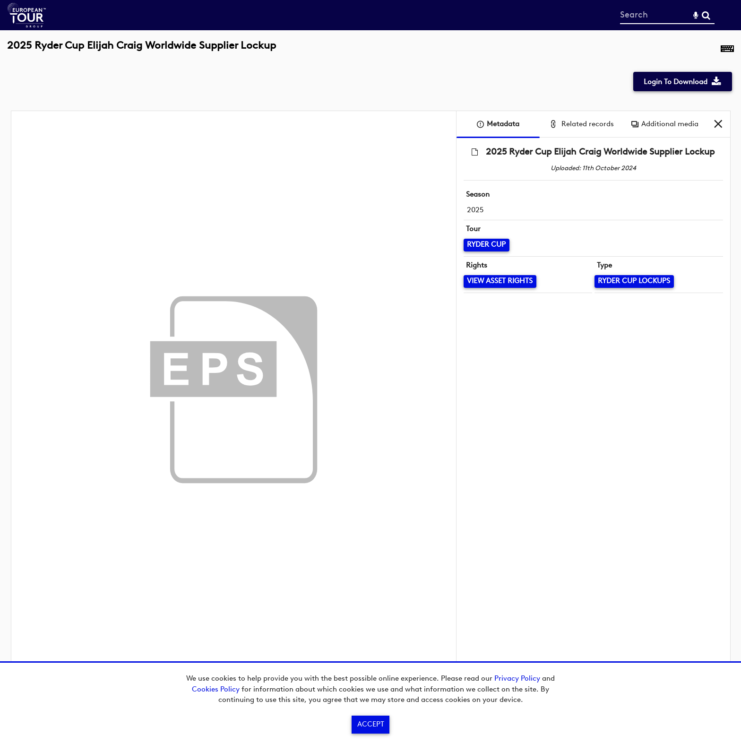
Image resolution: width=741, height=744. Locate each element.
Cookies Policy (216, 689)
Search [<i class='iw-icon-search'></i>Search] (706, 14)
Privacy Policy (517, 678)
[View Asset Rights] (500, 281)
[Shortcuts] (727, 50)
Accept (370, 724)
